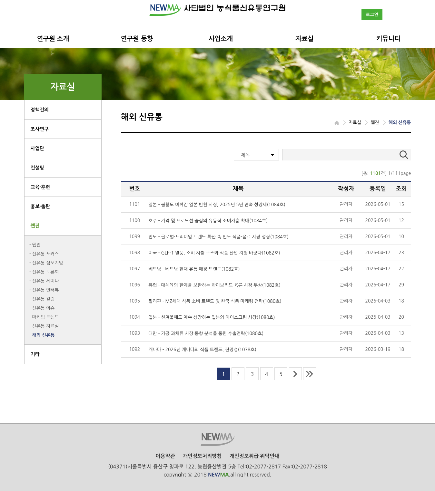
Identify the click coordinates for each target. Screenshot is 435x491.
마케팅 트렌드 (45, 317)
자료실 (304, 38)
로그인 (372, 14)
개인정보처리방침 (202, 456)
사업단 (37, 148)
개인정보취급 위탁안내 (255, 456)
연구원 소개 (53, 38)
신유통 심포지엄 (47, 263)
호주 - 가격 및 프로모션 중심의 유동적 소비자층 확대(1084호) (208, 220)
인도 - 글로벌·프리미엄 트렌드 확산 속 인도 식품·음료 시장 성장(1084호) (218, 237)
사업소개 (221, 38)
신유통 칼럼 (43, 299)
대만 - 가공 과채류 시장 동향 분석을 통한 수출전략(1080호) (205, 333)
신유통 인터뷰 (45, 290)
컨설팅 (37, 167)
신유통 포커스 (45, 254)
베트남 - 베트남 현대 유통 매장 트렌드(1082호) (194, 269)
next (295, 373)
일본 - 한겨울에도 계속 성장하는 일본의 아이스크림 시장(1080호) (211, 317)
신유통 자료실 (45, 326)
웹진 (35, 225)
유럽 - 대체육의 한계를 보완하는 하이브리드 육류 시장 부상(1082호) (214, 285)
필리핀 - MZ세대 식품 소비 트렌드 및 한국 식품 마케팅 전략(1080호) (214, 301)
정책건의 (40, 109)
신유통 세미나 (45, 281)
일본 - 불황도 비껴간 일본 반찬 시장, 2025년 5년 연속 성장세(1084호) (216, 204)
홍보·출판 (40, 206)
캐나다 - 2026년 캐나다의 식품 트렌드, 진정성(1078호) (202, 349)
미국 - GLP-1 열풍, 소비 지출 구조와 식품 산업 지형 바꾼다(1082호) (214, 253)
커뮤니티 (388, 38)
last (309, 373)
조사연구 (40, 129)
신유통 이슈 (43, 308)
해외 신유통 (43, 335)
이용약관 (165, 456)
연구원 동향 (137, 38)
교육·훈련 (40, 187)
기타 (35, 354)
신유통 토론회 (45, 272)
